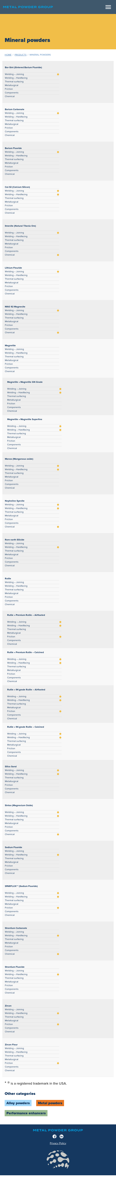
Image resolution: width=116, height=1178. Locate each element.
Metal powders (50, 1103)
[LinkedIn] (61, 1136)
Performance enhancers (26, 1113)
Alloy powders (18, 1103)
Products (20, 54)
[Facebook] (54, 1136)
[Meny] (108, 7)
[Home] (53, 7)
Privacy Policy (58, 1143)
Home (8, 54)
